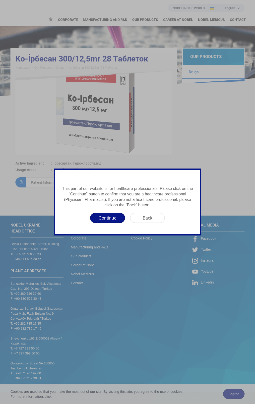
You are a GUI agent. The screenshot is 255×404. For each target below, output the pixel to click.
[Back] (147, 218)
